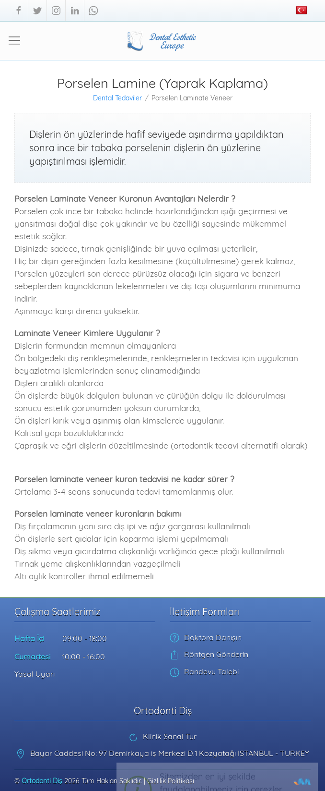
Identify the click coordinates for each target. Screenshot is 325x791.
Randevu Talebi (204, 671)
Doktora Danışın (206, 637)
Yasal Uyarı (34, 674)
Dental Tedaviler (117, 98)
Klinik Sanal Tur (162, 736)
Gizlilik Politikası (170, 781)
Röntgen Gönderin (209, 654)
